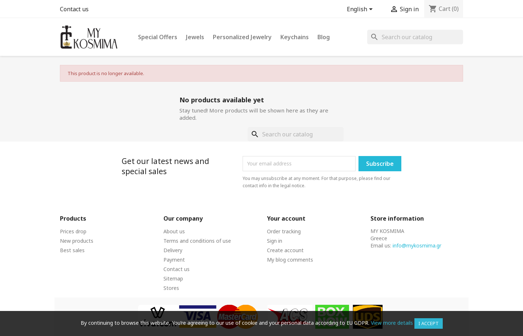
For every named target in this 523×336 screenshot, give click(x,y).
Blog (323, 37)
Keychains (294, 37)
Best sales (72, 250)
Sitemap (173, 278)
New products (76, 240)
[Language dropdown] (361, 9)
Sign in (274, 240)
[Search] (415, 37)
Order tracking (284, 231)
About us (174, 231)
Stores (171, 287)
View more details (392, 322)
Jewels (195, 37)
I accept (428, 323)
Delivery (172, 250)
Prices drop (73, 231)
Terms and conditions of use (197, 240)
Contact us (74, 9)
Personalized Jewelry (242, 37)
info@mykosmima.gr (417, 245)
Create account (285, 250)
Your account (286, 218)
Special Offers (157, 37)
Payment (174, 259)
